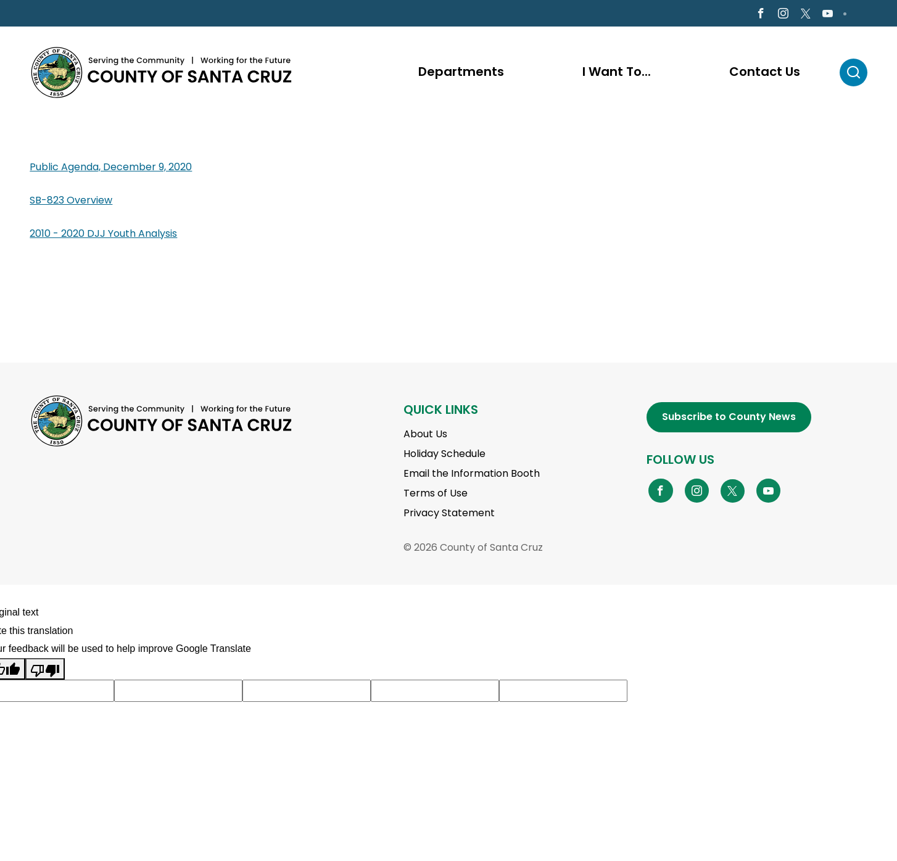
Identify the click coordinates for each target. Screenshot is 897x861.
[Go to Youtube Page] (827, 14)
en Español (64, 13)
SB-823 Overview (71, 201)
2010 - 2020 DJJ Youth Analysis (103, 235)
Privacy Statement (449, 515)
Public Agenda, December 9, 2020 (111, 169)
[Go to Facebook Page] (761, 14)
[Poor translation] (45, 670)
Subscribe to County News (729, 418)
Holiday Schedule (444, 455)
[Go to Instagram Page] (783, 14)
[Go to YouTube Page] (768, 491)
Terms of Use (435, 495)
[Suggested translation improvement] (178, 693)
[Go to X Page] (805, 14)
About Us (425, 436)
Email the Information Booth (471, 475)
